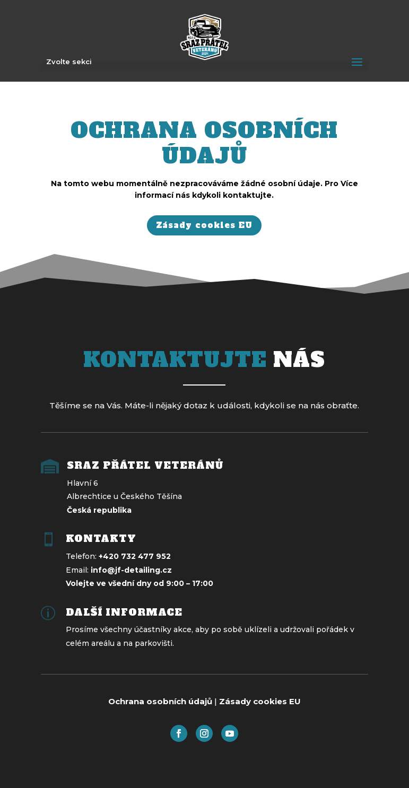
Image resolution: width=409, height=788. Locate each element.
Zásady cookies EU (204, 225)
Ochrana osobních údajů (160, 701)
